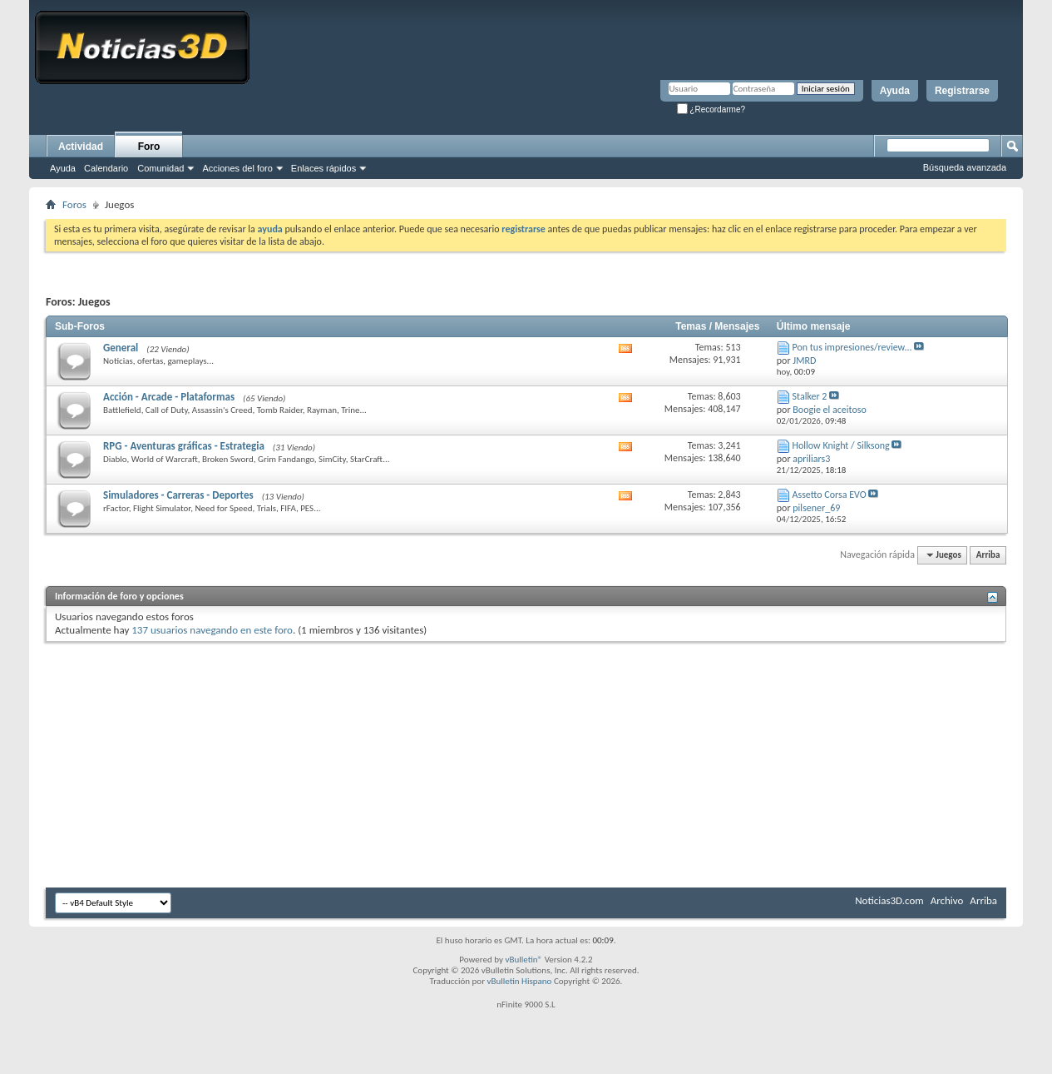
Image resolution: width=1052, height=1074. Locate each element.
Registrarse (962, 91)
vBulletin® (523, 959)
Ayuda (895, 91)
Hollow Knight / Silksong (841, 445)
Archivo (947, 900)
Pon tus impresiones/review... (852, 347)
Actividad (80, 146)
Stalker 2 (810, 396)
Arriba (988, 554)
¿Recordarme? (711, 109)
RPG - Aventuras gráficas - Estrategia (183, 446)
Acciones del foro (237, 168)
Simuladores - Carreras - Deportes (178, 495)
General (120, 347)
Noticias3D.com (889, 900)
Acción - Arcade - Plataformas (169, 396)
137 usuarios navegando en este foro (212, 630)
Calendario (106, 168)
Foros (74, 204)
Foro (149, 146)
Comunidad (160, 168)
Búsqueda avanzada (964, 167)
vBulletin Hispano (519, 981)
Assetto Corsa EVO (830, 494)
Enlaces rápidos (323, 168)
